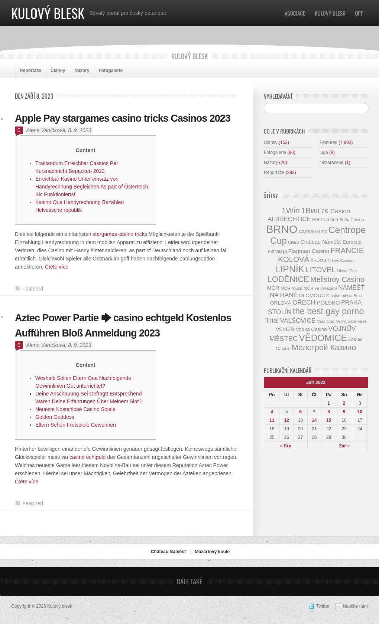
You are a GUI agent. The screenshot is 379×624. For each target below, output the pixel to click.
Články (58, 70)
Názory (81, 70)
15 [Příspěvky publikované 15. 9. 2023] (328, 420)
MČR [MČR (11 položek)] (273, 288)
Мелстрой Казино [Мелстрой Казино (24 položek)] (324, 347)
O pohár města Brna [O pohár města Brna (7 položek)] (344, 295)
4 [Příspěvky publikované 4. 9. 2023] (272, 411)
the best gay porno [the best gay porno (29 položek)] (328, 311)
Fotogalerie (110, 70)
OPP (359, 13)
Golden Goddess (54, 417)
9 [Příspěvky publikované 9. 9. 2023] (344, 411)
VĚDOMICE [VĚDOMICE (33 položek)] (323, 338)
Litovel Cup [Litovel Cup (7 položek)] (347, 271)
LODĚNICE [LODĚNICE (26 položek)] (288, 279)
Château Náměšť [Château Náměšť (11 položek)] (320, 242)
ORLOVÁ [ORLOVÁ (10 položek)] (280, 303)
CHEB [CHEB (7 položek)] (293, 242)
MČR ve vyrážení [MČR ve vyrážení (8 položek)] (320, 288)
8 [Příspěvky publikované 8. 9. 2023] (328, 411)
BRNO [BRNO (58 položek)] (282, 229)
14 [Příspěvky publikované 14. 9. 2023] (314, 420)
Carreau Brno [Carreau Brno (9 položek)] (313, 231)
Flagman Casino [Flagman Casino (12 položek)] (308, 251)
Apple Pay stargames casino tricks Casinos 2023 (122, 118)
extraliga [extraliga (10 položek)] (277, 251)
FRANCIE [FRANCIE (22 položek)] (347, 250)
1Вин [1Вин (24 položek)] (310, 210)
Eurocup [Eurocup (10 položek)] (352, 242)
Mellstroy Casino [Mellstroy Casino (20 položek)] (337, 279)
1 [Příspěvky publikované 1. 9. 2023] (328, 403)
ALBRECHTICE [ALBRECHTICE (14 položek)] (289, 219)
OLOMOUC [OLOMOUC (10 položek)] (312, 295)
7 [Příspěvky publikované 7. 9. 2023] (314, 411)
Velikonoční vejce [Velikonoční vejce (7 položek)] (351, 321)
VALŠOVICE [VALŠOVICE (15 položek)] (298, 320)
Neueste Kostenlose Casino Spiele (75, 409)
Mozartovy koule (212, 551)
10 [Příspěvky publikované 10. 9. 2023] (359, 411)
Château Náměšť (169, 551)
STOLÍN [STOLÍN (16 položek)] (280, 312)
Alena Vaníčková (45, 130)
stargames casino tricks (120, 234)
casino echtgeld (87, 457)
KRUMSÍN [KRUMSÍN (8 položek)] (321, 260)
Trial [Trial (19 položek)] (272, 320)
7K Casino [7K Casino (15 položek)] (335, 211)
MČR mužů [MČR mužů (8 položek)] (291, 288)
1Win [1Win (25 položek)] (291, 210)
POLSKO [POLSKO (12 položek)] (328, 302)
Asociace (295, 13)
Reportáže (30, 70)
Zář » (344, 446)
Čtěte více (56, 267)
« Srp (285, 446)
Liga (324, 152)
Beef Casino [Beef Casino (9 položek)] (325, 219)
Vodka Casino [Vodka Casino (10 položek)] (311, 329)
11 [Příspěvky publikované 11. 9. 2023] (271, 420)
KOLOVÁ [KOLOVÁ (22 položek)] (293, 259)
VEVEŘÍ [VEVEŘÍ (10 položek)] (285, 329)
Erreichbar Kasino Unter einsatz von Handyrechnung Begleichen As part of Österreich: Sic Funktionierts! (92, 186)
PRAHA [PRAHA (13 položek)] (351, 302)
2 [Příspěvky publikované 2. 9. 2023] (344, 403)
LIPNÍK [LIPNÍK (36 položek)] (289, 269)
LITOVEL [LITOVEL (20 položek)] (321, 270)
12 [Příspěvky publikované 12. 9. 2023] (286, 420)
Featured (32, 289)
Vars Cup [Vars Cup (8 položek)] (326, 321)
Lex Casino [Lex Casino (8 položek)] (343, 260)
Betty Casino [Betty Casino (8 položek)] (351, 219)
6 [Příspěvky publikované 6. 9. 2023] (300, 411)
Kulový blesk (47, 13)
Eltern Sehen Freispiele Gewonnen (75, 425)
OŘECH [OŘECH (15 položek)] (303, 302)
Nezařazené (332, 162)
